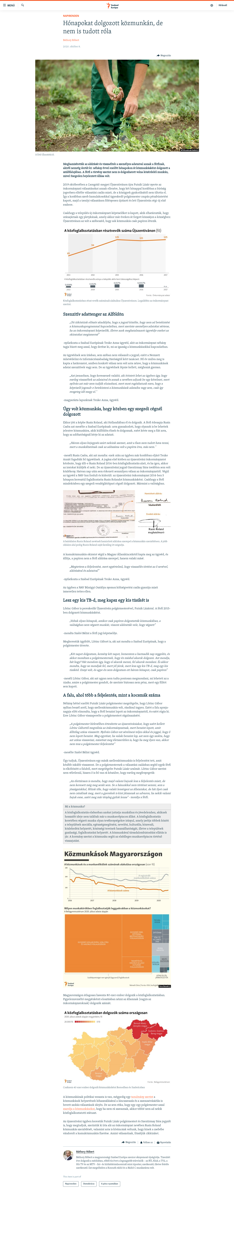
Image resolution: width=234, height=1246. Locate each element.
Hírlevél (223, 5)
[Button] (164, 56)
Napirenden (71, 16)
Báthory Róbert (71, 40)
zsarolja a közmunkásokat (79, 1109)
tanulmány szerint (142, 1097)
